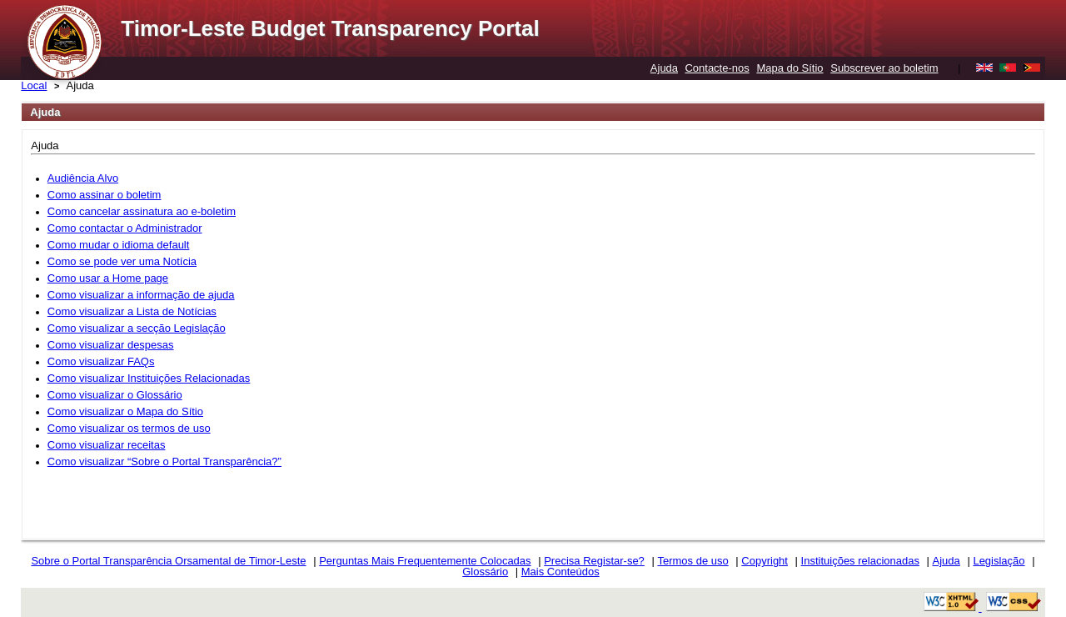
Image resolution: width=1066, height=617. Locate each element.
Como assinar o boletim (104, 194)
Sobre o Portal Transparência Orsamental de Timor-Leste (168, 560)
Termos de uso (692, 560)
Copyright (764, 560)
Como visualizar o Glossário (114, 395)
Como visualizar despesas (110, 345)
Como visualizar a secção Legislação (136, 328)
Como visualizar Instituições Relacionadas (149, 378)
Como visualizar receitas (106, 445)
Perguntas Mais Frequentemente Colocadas (425, 560)
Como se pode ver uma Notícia (122, 261)
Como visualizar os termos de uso (129, 428)
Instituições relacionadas (860, 560)
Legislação (998, 560)
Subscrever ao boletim (884, 68)
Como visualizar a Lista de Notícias (132, 311)
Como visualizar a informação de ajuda (141, 294)
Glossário (485, 571)
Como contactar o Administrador (124, 228)
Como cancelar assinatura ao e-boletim (141, 211)
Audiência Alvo (82, 178)
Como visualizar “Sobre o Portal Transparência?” (164, 461)
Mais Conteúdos (560, 571)
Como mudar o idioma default (118, 244)
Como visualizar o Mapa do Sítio (125, 411)
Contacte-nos (717, 68)
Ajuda (664, 68)
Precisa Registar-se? (594, 560)
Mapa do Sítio (789, 68)
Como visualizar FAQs (101, 361)
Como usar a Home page (107, 278)
